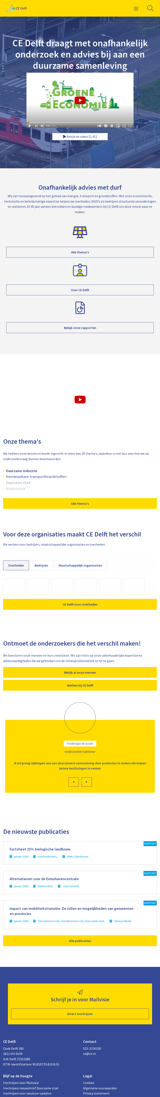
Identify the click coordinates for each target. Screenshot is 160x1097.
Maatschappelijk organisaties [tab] (80, 565)
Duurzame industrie (21, 470)
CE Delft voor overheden (80, 604)
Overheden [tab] (16, 565)
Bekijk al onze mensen (80, 672)
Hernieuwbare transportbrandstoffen (36, 476)
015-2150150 (92, 1048)
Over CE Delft (80, 290)
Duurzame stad (18, 482)
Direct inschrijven (80, 1014)
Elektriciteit (15, 488)
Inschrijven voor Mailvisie (21, 1083)
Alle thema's (80, 252)
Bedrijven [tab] (41, 565)
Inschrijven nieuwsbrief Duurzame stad (30, 1088)
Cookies (88, 1083)
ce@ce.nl (89, 1054)
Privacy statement (96, 1093)
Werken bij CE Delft (80, 685)
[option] (80, 748)
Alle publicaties (80, 941)
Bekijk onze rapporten (80, 328)
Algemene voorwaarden (100, 1088)
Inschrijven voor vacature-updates (27, 1093)
